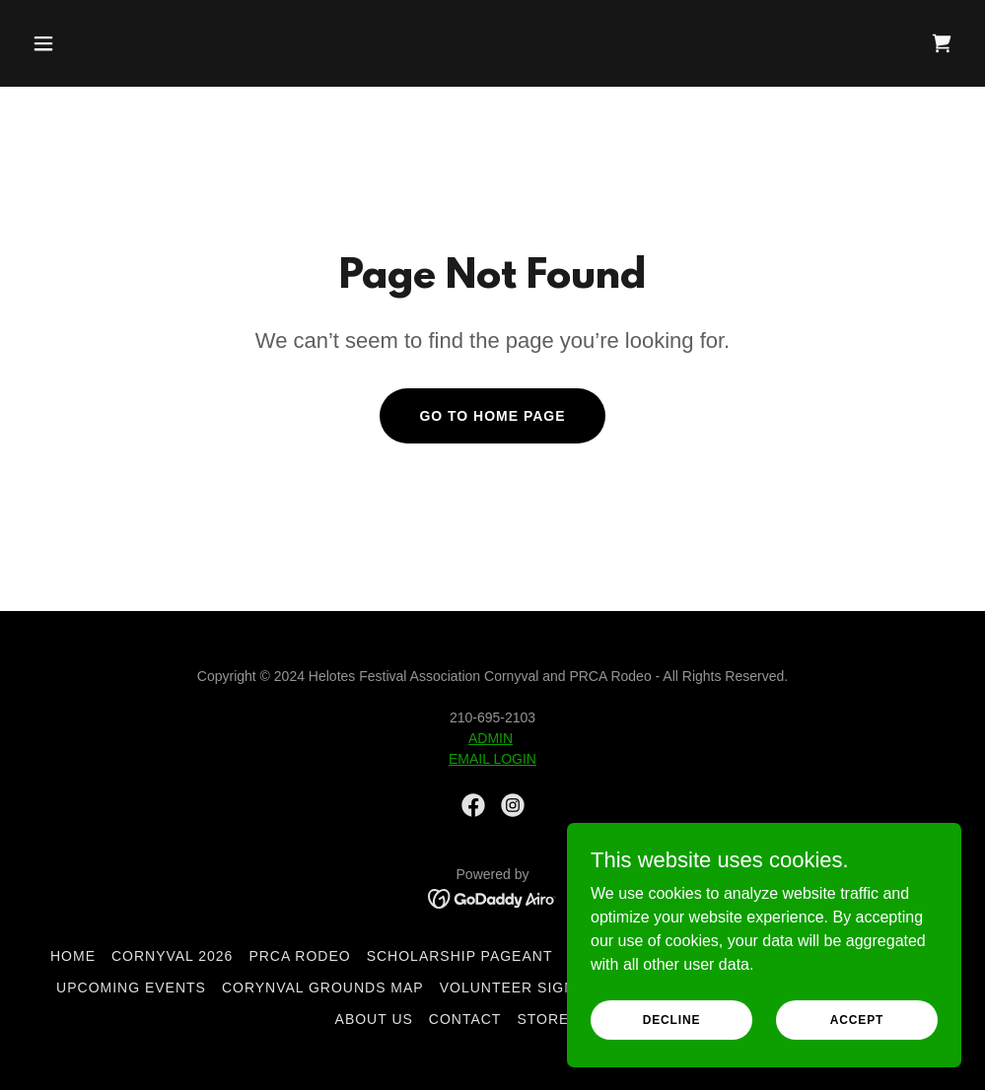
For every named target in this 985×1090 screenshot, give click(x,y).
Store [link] (543, 1019)
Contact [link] (465, 1019)
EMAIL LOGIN (492, 759)
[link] (941, 43)
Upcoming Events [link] (131, 987)
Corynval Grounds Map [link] (323, 987)
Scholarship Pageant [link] (460, 956)
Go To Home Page (492, 416)
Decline (672, 1019)
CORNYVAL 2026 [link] (172, 956)
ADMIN (490, 738)
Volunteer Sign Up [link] (520, 987)
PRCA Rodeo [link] (299, 956)
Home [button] (73, 956)
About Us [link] (374, 1019)
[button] (132, 43)
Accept (856, 1019)
